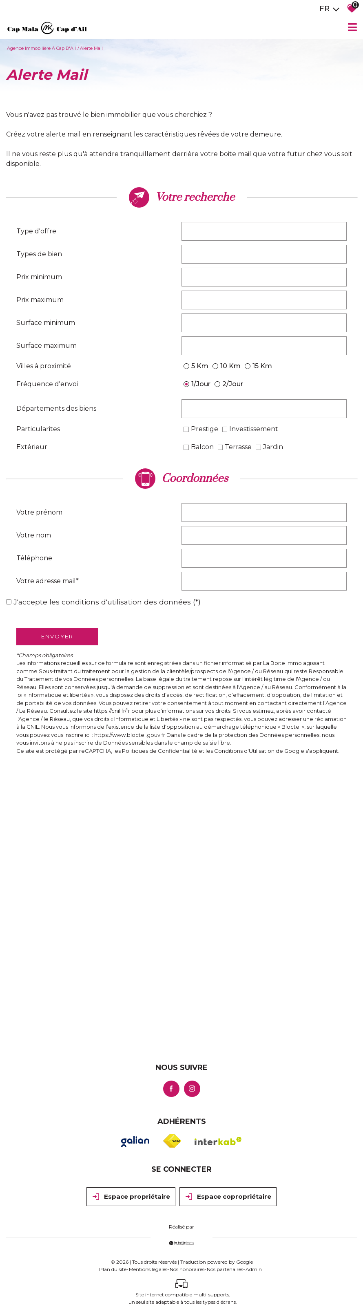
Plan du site (112, 1269)
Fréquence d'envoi (47, 384)
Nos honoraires (187, 1269)
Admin (254, 1269)
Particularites (38, 429)
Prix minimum (39, 277)
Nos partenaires (225, 1269)
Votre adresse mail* (47, 581)
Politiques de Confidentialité (159, 751)
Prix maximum (40, 300)
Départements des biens (56, 408)
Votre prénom (39, 512)
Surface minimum (45, 323)
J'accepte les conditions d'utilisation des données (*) (107, 602)
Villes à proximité (43, 366)
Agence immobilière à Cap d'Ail (41, 48)
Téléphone (34, 558)
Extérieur (31, 447)
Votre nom (33, 535)
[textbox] (264, 231)
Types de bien (39, 254)
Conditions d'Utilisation (244, 751)
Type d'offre (36, 231)
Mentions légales (148, 1269)
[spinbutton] (264, 277)
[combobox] (264, 231)
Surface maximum (46, 345)
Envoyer (57, 636)
